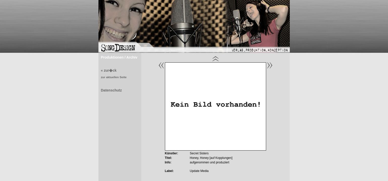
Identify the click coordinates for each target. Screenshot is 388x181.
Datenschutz (111, 90)
